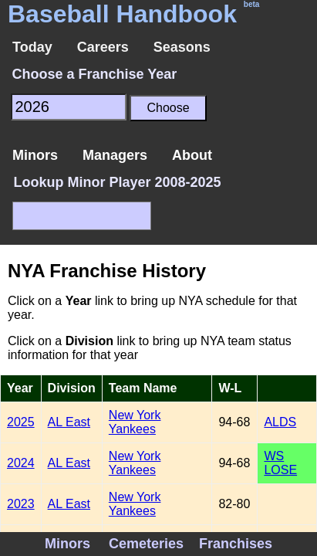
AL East (69, 422)
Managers (115, 155)
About (192, 155)
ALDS (280, 422)
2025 (21, 422)
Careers (103, 47)
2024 (21, 463)
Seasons (182, 47)
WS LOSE (280, 462)
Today (32, 47)
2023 (21, 503)
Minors (35, 155)
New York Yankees (135, 422)
